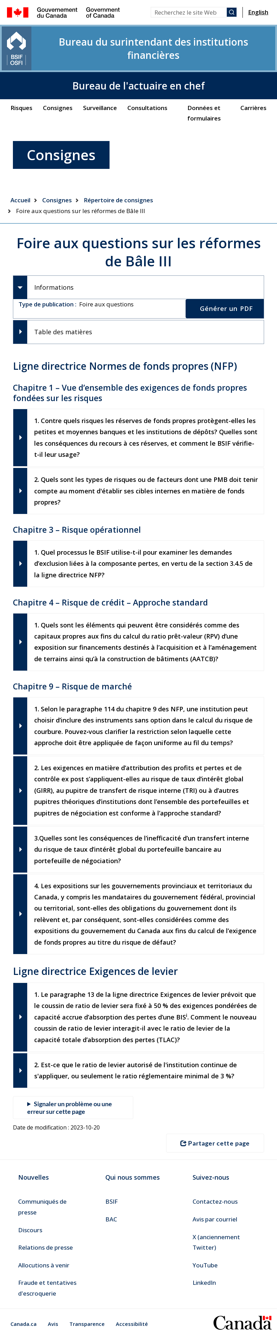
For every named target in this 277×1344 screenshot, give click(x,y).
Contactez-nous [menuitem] (215, 1206)
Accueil (20, 179)
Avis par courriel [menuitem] (215, 1224)
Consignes (57, 179)
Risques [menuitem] (21, 87)
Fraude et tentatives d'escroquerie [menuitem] (47, 1292)
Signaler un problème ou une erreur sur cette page (69, 1113)
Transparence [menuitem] (87, 1328)
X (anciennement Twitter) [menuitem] (216, 1246)
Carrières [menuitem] (253, 87)
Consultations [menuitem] (147, 87)
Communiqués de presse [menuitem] (42, 1211)
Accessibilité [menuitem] (132, 1328)
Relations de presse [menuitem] (45, 1252)
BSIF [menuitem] (111, 1206)
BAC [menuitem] (111, 1224)
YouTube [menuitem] (205, 1270)
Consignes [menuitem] (58, 87)
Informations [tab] (54, 268)
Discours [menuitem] (30, 1234)
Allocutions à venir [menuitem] (43, 1270)
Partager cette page (215, 1147)
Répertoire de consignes (118, 179)
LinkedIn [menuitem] (204, 1287)
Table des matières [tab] (63, 314)
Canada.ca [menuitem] (23, 1328)
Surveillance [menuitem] (100, 87)
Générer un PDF (226, 290)
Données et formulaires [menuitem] (204, 92)
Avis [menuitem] (53, 1328)
